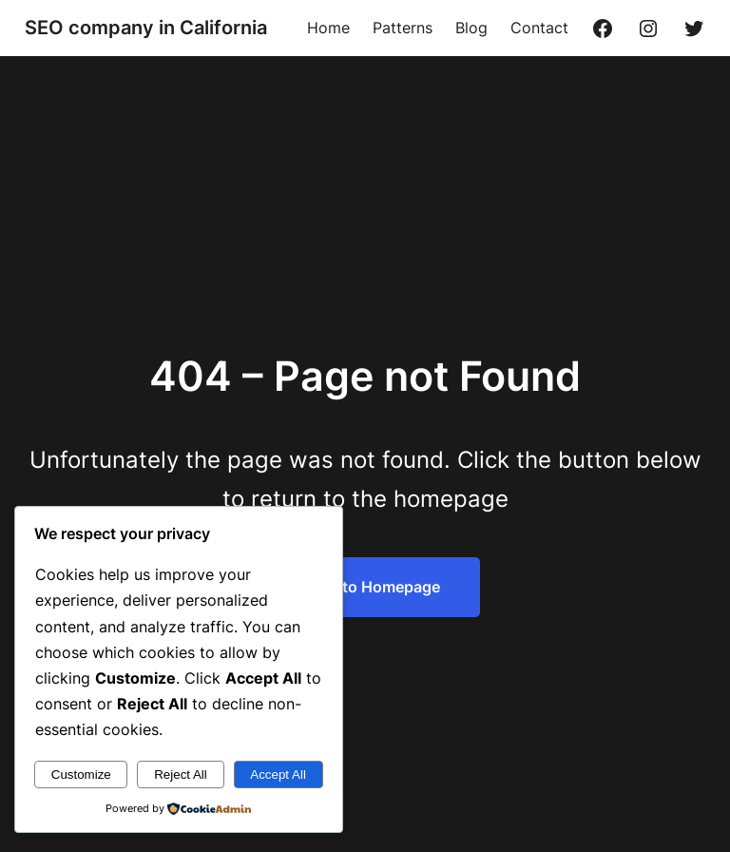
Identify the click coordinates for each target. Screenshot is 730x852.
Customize (81, 774)
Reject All (180, 774)
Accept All (278, 774)
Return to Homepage (365, 586)
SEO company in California (146, 27)
